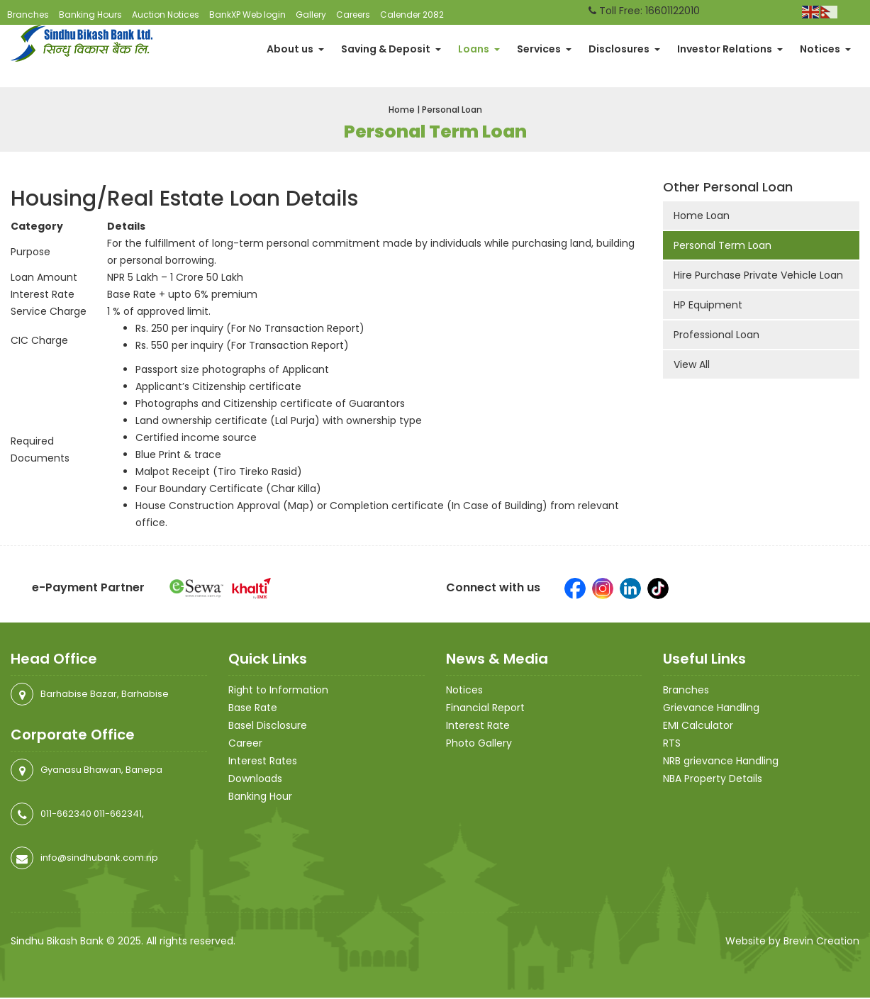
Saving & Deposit (391, 50)
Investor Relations (730, 50)
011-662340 (65, 815)
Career (245, 744)
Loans (479, 50)
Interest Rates (262, 762)
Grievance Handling (711, 709)
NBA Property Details (712, 780)
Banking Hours (90, 15)
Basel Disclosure (267, 727)
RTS (672, 744)
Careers (353, 15)
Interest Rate (478, 727)
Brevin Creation (821, 942)
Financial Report (485, 709)
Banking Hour (260, 798)
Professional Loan (716, 336)
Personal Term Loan (722, 247)
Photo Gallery (479, 744)
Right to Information (278, 691)
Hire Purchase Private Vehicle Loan (758, 276)
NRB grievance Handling (721, 762)
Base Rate (252, 709)
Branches (28, 15)
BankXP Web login (247, 15)
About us (295, 50)
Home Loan (702, 217)
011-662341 (118, 815)
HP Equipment (708, 306)
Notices (825, 50)
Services (544, 50)
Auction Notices (165, 15)
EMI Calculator (698, 727)
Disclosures (624, 50)
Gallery (311, 15)
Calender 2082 (412, 15)
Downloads (255, 780)
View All (692, 366)
